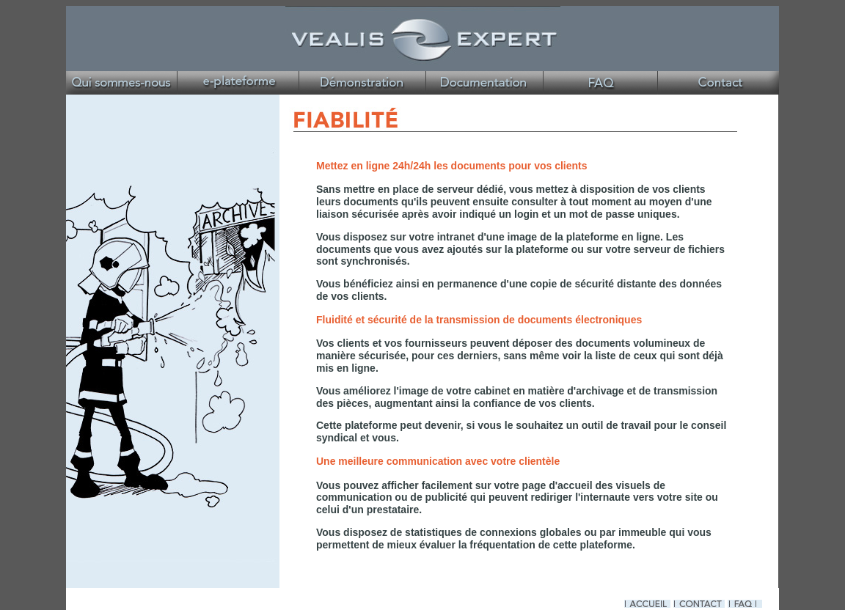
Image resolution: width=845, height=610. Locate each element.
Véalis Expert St (600, 83)
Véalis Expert (719, 83)
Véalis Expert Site (125, 83)
